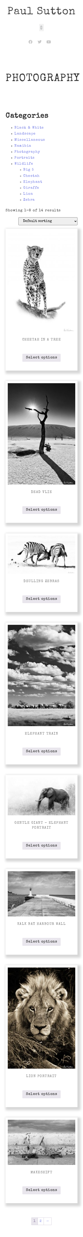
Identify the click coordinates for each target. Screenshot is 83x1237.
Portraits (24, 158)
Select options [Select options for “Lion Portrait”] (41, 1094)
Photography (27, 152)
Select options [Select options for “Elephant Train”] (41, 751)
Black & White (29, 128)
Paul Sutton (41, 12)
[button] (41, 27)
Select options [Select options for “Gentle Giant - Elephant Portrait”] (41, 846)
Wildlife (23, 164)
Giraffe (31, 188)
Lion (28, 194)
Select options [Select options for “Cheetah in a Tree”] (41, 358)
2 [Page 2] (41, 1221)
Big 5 (28, 170)
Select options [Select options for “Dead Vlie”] (41, 510)
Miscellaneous (29, 140)
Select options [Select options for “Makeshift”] (41, 1190)
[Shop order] (47, 221)
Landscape (25, 134)
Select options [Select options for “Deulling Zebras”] (41, 599)
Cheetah (31, 176)
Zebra (29, 200)
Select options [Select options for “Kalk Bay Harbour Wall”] (41, 942)
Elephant (32, 182)
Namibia (22, 146)
